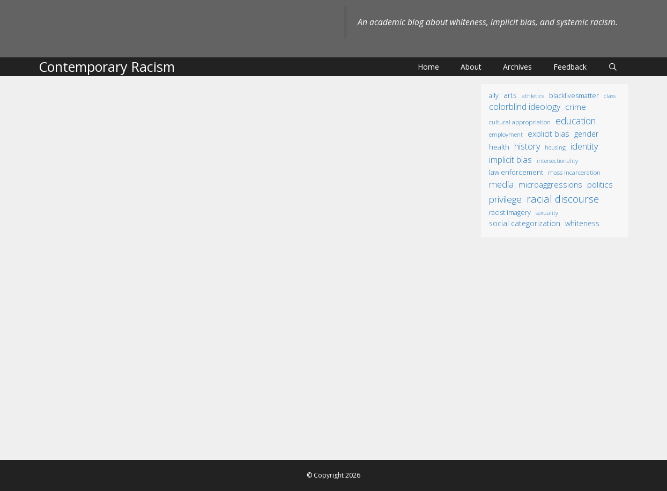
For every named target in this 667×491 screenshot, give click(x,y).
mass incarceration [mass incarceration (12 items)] (574, 172)
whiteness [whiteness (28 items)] (582, 223)
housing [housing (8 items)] (555, 147)
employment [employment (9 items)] (506, 134)
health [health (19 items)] (499, 147)
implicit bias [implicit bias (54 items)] (510, 160)
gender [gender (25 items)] (586, 134)
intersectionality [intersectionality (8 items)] (557, 161)
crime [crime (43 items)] (575, 107)
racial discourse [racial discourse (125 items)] (563, 198)
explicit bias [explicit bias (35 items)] (548, 133)
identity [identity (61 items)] (584, 146)
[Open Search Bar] (612, 66)
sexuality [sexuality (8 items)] (547, 213)
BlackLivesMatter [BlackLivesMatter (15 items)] (574, 95)
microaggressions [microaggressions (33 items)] (550, 184)
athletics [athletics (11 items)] (533, 96)
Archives (517, 67)
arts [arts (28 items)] (510, 95)
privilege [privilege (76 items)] (505, 199)
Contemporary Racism (107, 66)
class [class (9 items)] (610, 96)
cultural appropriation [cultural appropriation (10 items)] (520, 122)
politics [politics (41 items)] (600, 184)
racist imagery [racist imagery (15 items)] (510, 212)
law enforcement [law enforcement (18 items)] (516, 172)
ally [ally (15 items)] (494, 95)
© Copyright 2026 (333, 475)
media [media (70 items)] (501, 184)
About (471, 67)
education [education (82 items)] (575, 120)
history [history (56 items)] (527, 146)
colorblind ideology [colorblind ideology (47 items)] (524, 107)
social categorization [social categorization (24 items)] (524, 223)
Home (428, 67)
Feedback (570, 67)
